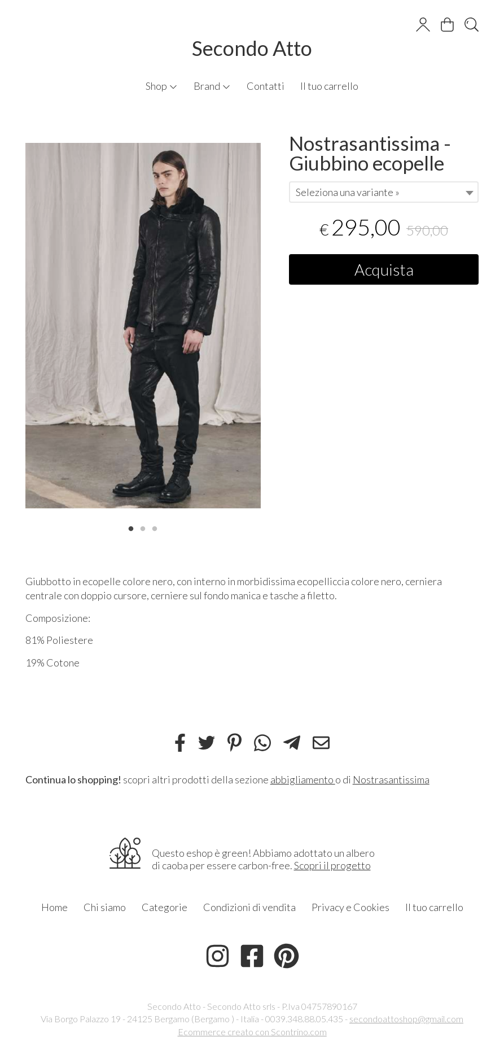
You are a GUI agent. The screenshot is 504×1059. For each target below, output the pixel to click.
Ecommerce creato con (252, 1031)
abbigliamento (302, 779)
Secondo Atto (252, 48)
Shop (162, 86)
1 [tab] (131, 527)
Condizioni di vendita (249, 907)
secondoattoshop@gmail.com (406, 1018)
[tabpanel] (143, 325)
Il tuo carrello (329, 86)
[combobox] (384, 192)
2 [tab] (143, 527)
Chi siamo (105, 907)
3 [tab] (155, 527)
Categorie (164, 907)
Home (54, 907)
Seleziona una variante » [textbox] (348, 192)
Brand (212, 86)
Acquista (384, 269)
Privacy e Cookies (350, 907)
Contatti (265, 86)
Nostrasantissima (391, 779)
